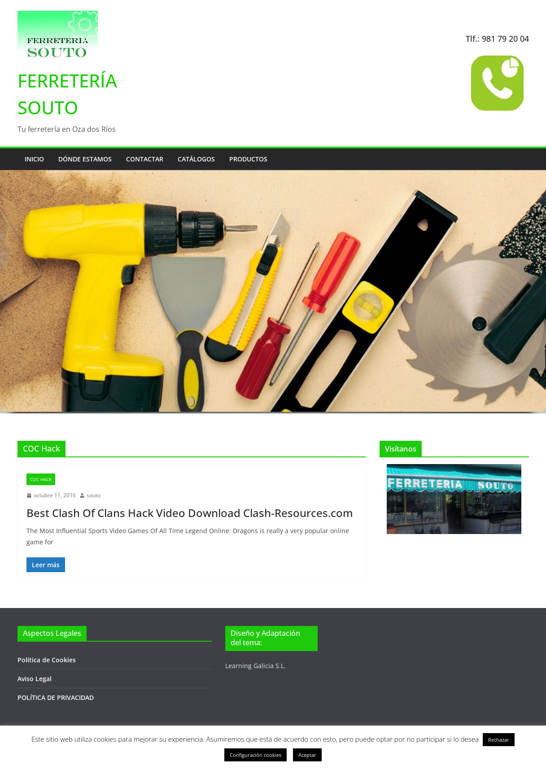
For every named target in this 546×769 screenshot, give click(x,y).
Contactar (144, 159)
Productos (248, 159)
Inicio (34, 159)
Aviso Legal (34, 678)
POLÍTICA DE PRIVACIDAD (55, 697)
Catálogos (196, 159)
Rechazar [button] (498, 739)
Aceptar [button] (307, 755)
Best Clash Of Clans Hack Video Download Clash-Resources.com (189, 512)
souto (93, 495)
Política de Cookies (46, 660)
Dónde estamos (85, 159)
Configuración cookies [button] (255, 755)
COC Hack (41, 479)
